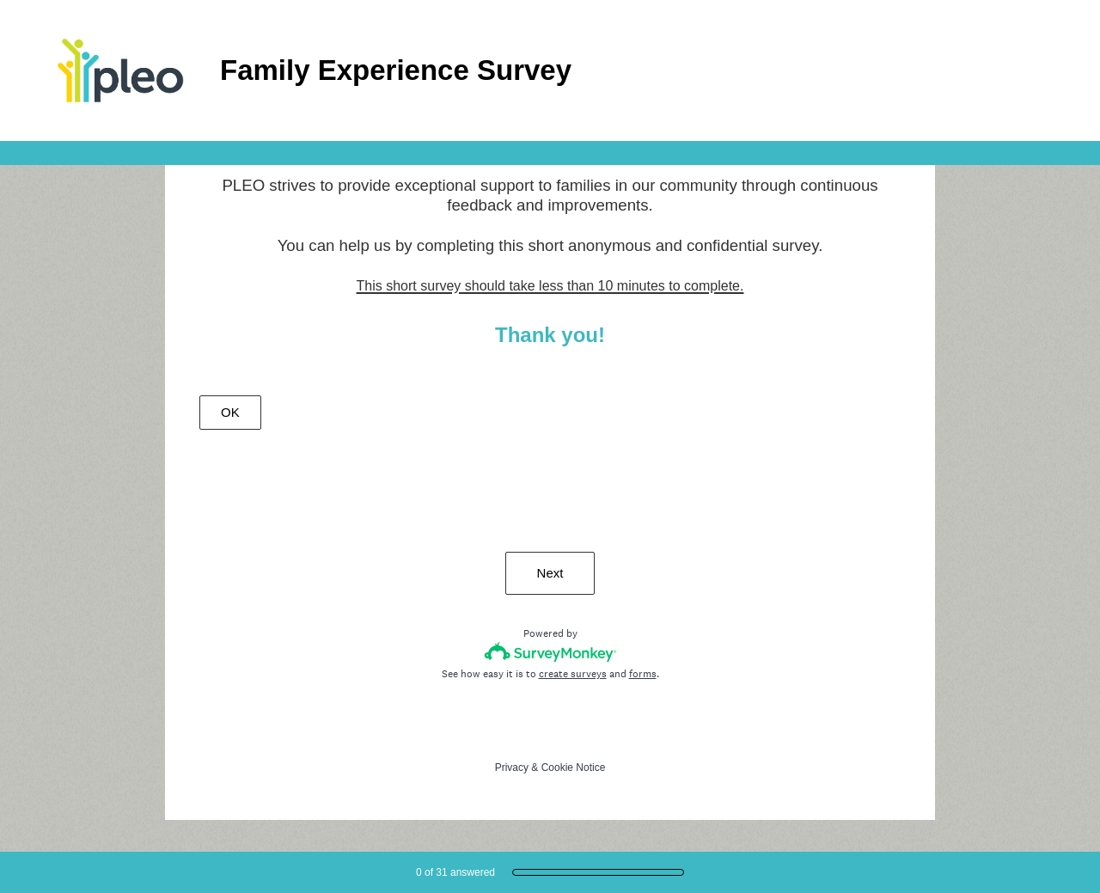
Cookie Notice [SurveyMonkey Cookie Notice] (573, 767)
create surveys (573, 674)
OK (230, 412)
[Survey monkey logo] (550, 652)
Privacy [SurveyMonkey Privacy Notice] (512, 767)
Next (550, 573)
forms (643, 674)
